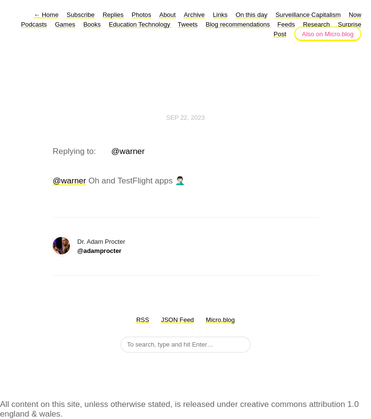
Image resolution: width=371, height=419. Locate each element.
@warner (127, 151)
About (167, 14)
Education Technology (140, 24)
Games (65, 24)
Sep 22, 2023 (185, 117)
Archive (194, 14)
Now (355, 14)
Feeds (286, 24)
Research (316, 24)
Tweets (188, 24)
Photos (141, 14)
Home (46, 14)
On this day (252, 14)
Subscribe (81, 14)
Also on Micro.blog (328, 34)
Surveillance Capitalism (308, 14)
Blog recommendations (239, 24)
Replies (112, 14)
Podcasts (34, 24)
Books (91, 24)
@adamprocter (99, 250)
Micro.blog (220, 319)
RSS (142, 319)
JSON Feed (177, 319)
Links (220, 14)
